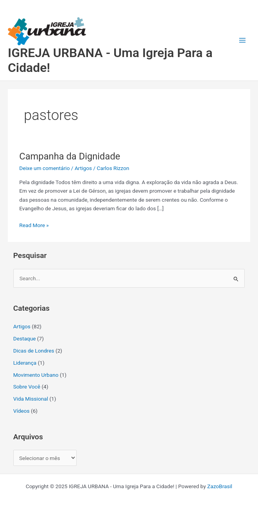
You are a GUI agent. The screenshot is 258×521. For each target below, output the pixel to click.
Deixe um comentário (44, 168)
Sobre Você (26, 386)
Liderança (25, 363)
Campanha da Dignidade (69, 156)
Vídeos (21, 411)
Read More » (34, 224)
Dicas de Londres (33, 350)
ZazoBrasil (219, 486)
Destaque (24, 338)
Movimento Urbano (36, 375)
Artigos (83, 168)
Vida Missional (30, 399)
